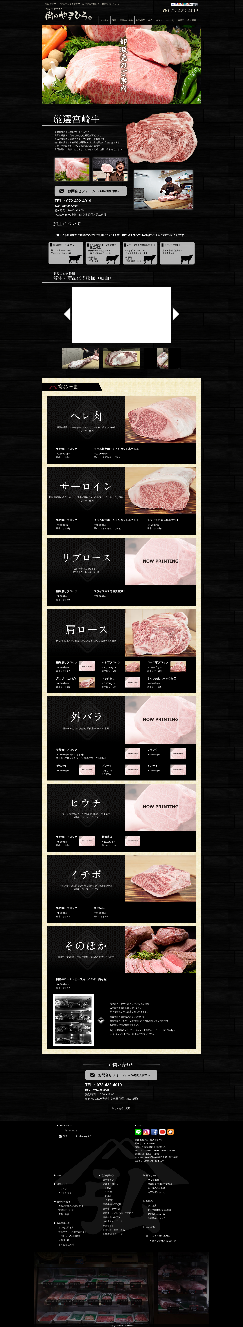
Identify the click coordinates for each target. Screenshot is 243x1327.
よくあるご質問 (122, 1108)
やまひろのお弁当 (156, 1188)
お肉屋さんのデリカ (113, 1221)
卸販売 (181, 20)
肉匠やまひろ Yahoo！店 (164, 1241)
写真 (65, 1136)
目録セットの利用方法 (69, 1236)
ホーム (60, 1175)
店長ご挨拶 (63, 1214)
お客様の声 (63, 1240)
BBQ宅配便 (153, 1179)
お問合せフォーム (94, 191)
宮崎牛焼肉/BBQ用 (112, 1204)
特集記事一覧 (63, 1223)
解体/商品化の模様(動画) (159, 1209)
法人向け (170, 20)
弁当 (150, 20)
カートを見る (64, 1193)
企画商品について (156, 1218)
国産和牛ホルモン (111, 1217)
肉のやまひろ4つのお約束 (71, 1206)
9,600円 (108, 1196)
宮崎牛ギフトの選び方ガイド (72, 1232)
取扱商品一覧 (108, 1175)
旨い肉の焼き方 (66, 1227)
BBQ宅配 (140, 20)
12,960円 (109, 1200)
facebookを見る (84, 1136)
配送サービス (152, 1175)
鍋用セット (108, 1225)
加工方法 (152, 1205)
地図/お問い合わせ (157, 1192)
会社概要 (191, 20)
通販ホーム (62, 1184)
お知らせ (104, 20)
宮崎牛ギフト (109, 1179)
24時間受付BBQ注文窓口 (160, 1184)
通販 (114, 20)
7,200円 (108, 1191)
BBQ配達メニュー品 (113, 1234)
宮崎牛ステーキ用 (111, 1208)
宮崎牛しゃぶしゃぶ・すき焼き (118, 1213)
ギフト (159, 20)
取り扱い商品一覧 (156, 1214)
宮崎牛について (66, 1210)
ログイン (62, 1188)
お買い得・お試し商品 (114, 1230)
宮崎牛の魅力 (126, 20)
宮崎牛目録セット (111, 1184)
